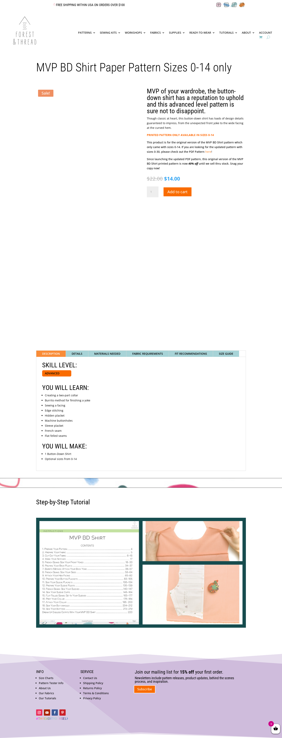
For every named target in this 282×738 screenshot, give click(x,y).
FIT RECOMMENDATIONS (191, 353)
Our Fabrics (46, 693)
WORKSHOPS (133, 32)
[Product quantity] (152, 191)
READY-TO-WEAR (200, 32)
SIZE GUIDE (226, 353)
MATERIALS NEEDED (107, 353)
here (208, 152)
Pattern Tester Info (51, 683)
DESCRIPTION (51, 353)
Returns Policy (92, 688)
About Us (45, 688)
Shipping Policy (93, 683)
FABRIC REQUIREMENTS (147, 353)
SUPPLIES (175, 32)
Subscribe (144, 689)
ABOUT (246, 32)
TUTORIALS (226, 32)
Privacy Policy (92, 698)
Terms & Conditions (96, 693)
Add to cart (177, 191)
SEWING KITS (108, 32)
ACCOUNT (265, 32)
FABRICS (155, 32)
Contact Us (90, 678)
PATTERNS (85, 32)
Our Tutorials (47, 698)
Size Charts (46, 678)
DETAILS (77, 353)
